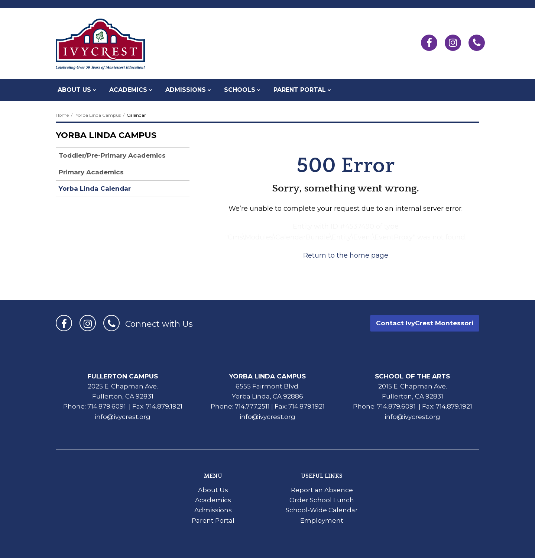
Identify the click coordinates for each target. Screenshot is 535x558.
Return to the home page (345, 255)
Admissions (213, 510)
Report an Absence (322, 490)
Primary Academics (91, 172)
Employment (321, 520)
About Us (213, 490)
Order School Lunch (321, 500)
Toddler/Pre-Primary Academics (112, 155)
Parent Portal (213, 520)
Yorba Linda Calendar (95, 188)
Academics (213, 500)
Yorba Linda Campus (98, 115)
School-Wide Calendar (322, 510)
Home (62, 115)
